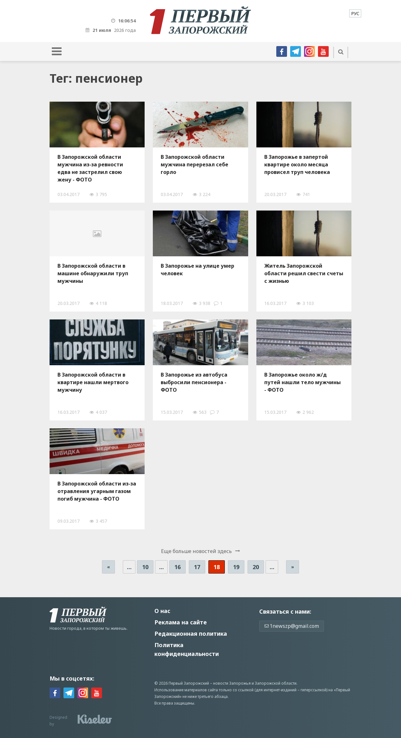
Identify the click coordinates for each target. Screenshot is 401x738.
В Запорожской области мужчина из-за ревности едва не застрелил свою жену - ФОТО (90, 168)
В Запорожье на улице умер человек (197, 269)
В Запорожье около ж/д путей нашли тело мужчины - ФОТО (302, 382)
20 (256, 567)
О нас (162, 611)
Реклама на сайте (180, 622)
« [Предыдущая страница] (108, 567)
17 (197, 567)
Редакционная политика (190, 633)
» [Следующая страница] (292, 567)
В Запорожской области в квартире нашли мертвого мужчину (93, 382)
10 (145, 567)
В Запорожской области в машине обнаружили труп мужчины (92, 273)
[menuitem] (355, 13)
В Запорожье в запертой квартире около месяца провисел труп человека (297, 164)
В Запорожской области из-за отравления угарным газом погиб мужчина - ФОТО (96, 491)
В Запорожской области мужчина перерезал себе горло (194, 164)
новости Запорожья (232, 683)
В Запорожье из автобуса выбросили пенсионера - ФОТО (194, 382)
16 (177, 567)
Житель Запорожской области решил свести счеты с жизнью (303, 273)
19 (236, 567)
